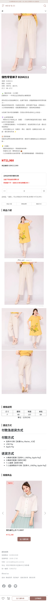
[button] (45, 513)
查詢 (3, 577)
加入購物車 (20, 598)
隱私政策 (32, 577)
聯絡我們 (9, 577)
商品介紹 (9, 204)
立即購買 (38, 598)
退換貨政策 (24, 577)
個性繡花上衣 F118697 (15, 530)
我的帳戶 (16, 577)
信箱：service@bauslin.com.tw (13, 562)
